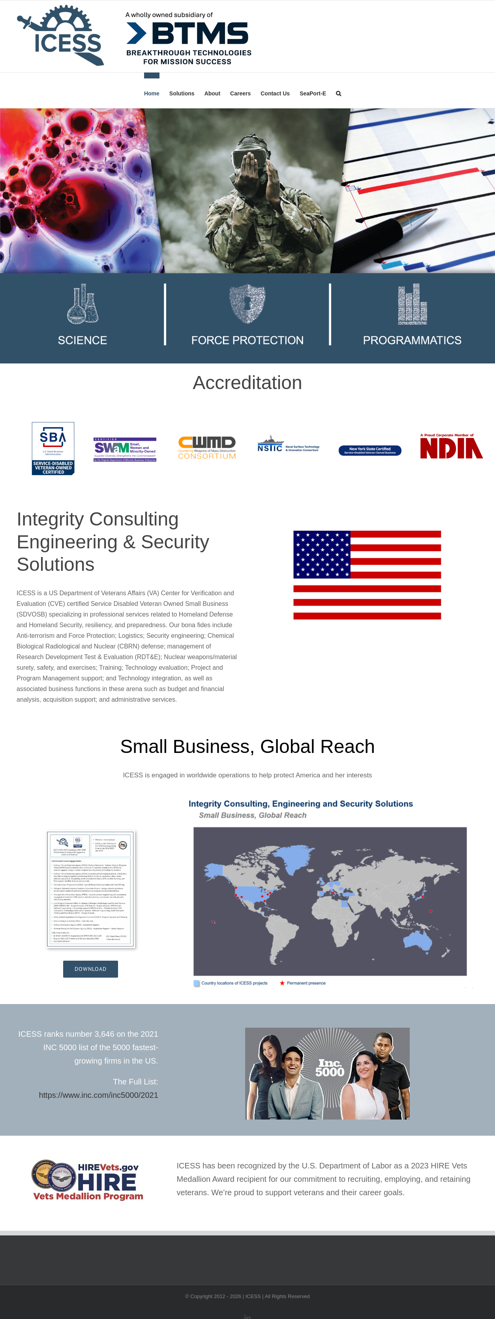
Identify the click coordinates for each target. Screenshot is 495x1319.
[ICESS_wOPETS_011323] (90, 833)
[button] (338, 90)
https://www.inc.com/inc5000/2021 (98, 1095)
